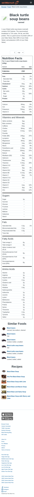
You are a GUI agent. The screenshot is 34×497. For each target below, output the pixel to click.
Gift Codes (4, 434)
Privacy (3, 445)
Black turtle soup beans (19, 17)
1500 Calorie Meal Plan (7, 476)
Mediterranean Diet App (7, 459)
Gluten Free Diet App (6, 471)
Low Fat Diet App (5, 467)
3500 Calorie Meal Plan (7, 482)
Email (3, 491)
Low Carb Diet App (6, 465)
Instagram (5, 489)
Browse (3, 7)
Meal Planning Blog (6, 432)
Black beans (11, 328)
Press (2, 441)
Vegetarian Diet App (6, 463)
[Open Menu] (31, 2)
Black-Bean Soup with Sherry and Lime (18, 397)
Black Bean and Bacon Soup (17, 387)
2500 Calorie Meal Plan (7, 480)
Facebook (5, 487)
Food (9, 7)
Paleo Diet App (5, 461)
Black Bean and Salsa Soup (16, 392)
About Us (3, 439)
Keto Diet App (5, 454)
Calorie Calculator (6, 426)
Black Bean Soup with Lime (16, 382)
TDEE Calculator (5, 428)
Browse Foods (5, 424)
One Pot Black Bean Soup (16, 376)
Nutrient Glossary (5, 430)
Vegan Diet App (5, 456)
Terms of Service (5, 450)
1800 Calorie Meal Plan (7, 478)
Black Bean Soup (13, 371)
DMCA (3, 447)
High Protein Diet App (7, 469)
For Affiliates (4, 443)
